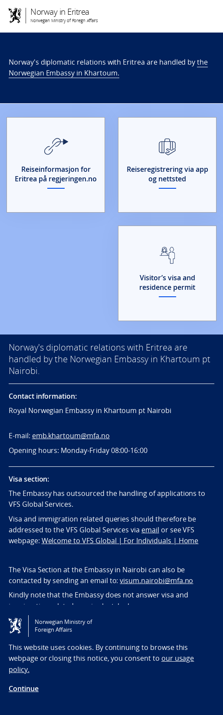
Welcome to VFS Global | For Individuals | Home (120, 540)
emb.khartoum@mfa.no (71, 435)
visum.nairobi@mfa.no (156, 580)
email (150, 530)
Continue (24, 688)
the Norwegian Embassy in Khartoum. (108, 67)
